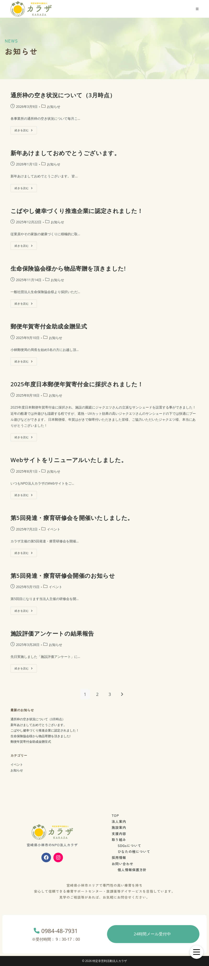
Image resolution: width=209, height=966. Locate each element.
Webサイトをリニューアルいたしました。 (69, 460)
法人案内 (119, 821)
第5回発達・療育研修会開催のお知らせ (63, 575)
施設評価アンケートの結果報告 (52, 633)
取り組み (119, 839)
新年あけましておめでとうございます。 (65, 153)
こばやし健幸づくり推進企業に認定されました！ (77, 211)
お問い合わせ (123, 863)
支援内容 (119, 833)
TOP (115, 815)
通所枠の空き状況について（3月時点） (63, 95)
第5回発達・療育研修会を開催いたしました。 (72, 518)
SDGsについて (129, 845)
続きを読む (25, 129)
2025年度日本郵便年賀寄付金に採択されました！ (77, 384)
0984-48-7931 (56, 935)
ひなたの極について (134, 851)
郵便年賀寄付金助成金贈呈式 (49, 326)
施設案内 (119, 827)
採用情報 (119, 857)
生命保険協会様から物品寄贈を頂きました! (68, 268)
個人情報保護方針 (132, 869)
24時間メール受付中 (152, 934)
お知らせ (53, 106)
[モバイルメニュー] (197, 9)
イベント (53, 529)
